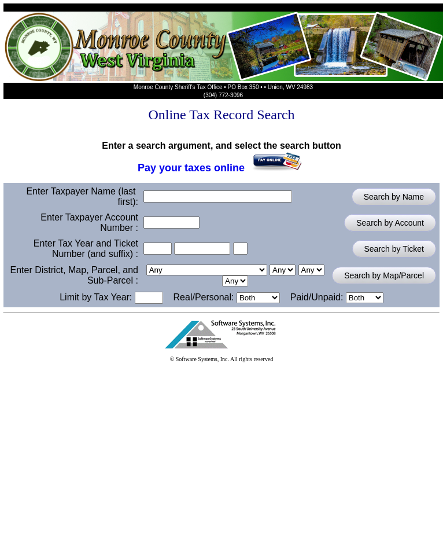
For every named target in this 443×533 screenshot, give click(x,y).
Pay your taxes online (221, 165)
